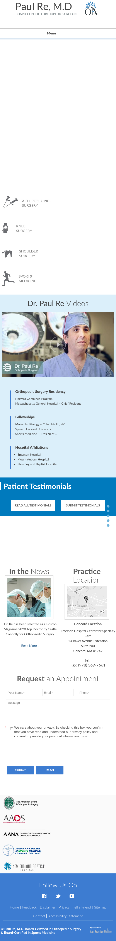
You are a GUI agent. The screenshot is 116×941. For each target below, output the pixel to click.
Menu (57, 33)
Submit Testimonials (83, 505)
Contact (39, 916)
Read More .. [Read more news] (30, 646)
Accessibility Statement (65, 916)
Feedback (29, 907)
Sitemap (100, 907)
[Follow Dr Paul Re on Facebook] (44, 896)
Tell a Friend (82, 907)
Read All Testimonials (33, 505)
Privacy (64, 907)
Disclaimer (48, 907)
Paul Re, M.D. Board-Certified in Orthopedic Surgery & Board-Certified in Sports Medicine (41, 930)
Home (14, 907)
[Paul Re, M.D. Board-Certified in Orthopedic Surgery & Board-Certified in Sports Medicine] (46, 8)
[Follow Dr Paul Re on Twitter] (58, 896)
